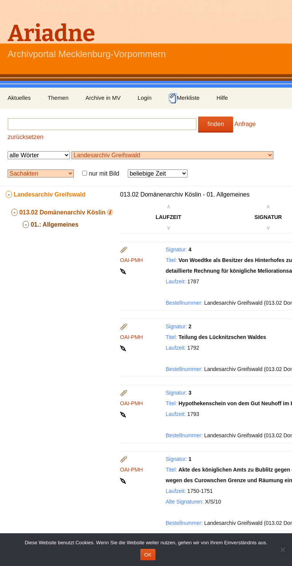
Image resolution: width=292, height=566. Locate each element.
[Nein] (282, 549)
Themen (58, 97)
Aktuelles (19, 97)
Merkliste (184, 98)
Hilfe (222, 97)
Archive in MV (103, 97)
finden (215, 124)
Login (145, 97)
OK (147, 555)
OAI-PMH (131, 260)
